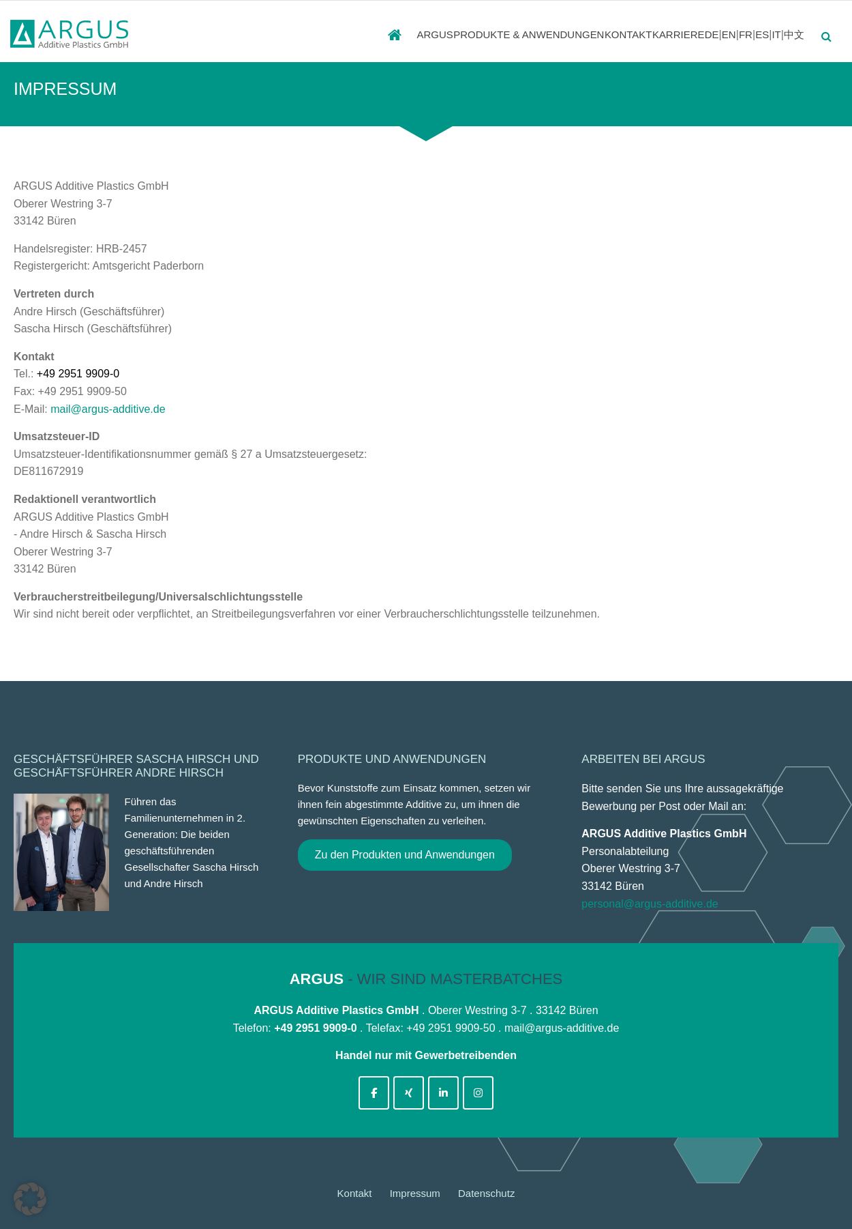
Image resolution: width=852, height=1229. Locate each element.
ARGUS (337, 34)
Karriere (635, 34)
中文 (794, 34)
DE (683, 34)
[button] (30, 1199)
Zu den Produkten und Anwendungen (405, 855)
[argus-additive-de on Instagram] (478, 1093)
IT (771, 34)
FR (728, 34)
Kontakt (565, 34)
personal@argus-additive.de (649, 904)
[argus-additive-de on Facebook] (374, 1093)
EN (705, 34)
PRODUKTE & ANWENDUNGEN (448, 34)
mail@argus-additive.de (107, 409)
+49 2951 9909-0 (78, 373)
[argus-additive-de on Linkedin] (443, 1093)
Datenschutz (486, 1193)
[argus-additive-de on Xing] (408, 1093)
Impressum (415, 1193)
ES (751, 34)
